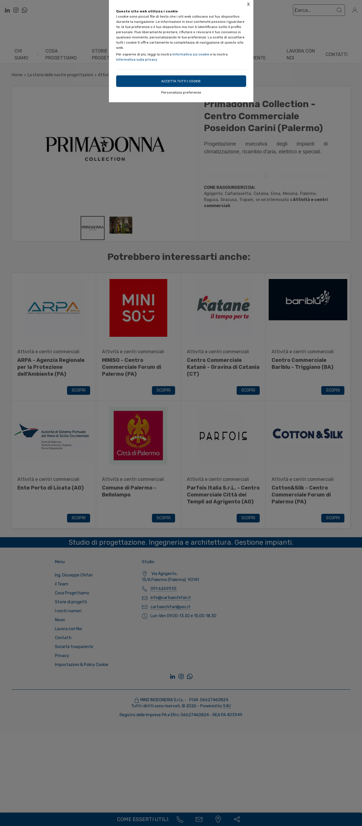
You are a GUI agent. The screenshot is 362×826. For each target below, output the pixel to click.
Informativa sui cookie (190, 54)
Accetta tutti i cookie (181, 81)
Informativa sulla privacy (136, 59)
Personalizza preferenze (181, 92)
